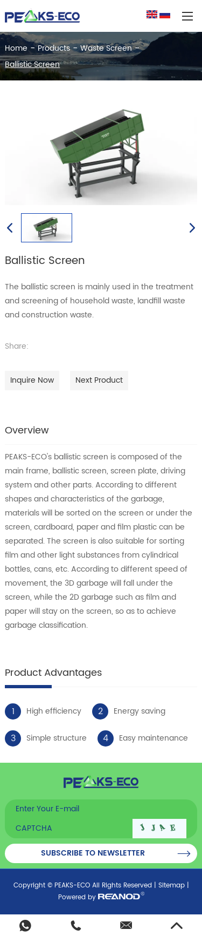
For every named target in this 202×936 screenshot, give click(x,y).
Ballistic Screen (32, 64)
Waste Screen (106, 48)
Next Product (99, 380)
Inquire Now (32, 380)
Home (16, 48)
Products (54, 48)
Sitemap (171, 885)
